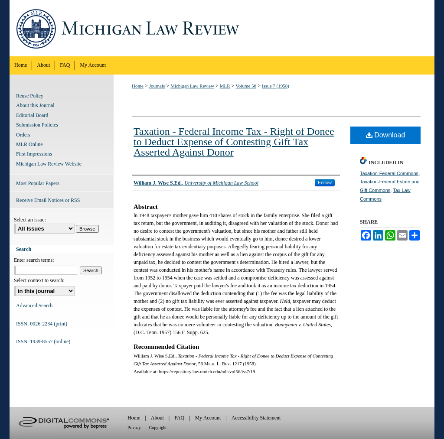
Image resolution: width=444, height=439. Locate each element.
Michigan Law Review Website (49, 164)
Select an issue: (30, 220)
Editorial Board (32, 115)
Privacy (134, 427)
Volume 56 (245, 85)
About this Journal (35, 105)
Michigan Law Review (222, 28)
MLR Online (29, 144)
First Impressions (34, 154)
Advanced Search (34, 305)
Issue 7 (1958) (275, 85)
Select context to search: (39, 280)
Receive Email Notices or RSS (48, 200)
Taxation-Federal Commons (389, 173)
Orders (23, 135)
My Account (208, 418)
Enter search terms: (34, 260)
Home (138, 85)
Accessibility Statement (256, 418)
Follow (325, 182)
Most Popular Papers (37, 183)
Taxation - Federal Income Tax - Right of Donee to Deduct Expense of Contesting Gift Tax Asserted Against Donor (234, 142)
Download (385, 135)
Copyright (158, 427)
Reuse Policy (29, 96)
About (157, 418)
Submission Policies (37, 125)
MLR (225, 85)
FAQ (179, 418)
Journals (157, 85)
